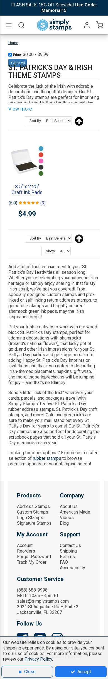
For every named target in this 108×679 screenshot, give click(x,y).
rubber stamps (47, 458)
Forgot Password (34, 556)
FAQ (64, 562)
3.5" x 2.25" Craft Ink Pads (27, 189)
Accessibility (72, 567)
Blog (64, 523)
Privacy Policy (38, 659)
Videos (67, 517)
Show (50, 251)
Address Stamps (33, 506)
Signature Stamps (34, 523)
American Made (75, 512)
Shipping (68, 551)
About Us (69, 506)
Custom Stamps (32, 512)
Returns (67, 556)
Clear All (18, 63)
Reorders (26, 551)
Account (25, 545)
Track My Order (31, 562)
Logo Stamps (30, 517)
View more (20, 109)
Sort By (35, 121)
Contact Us (70, 545)
